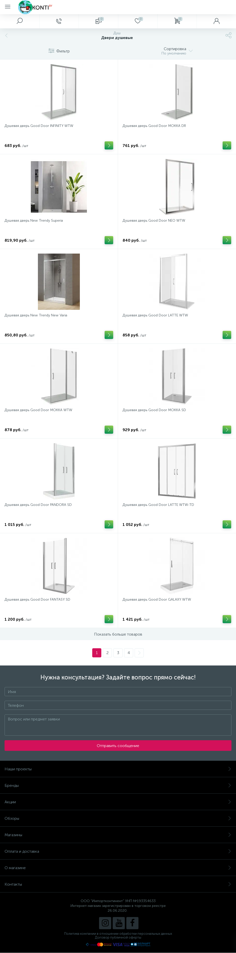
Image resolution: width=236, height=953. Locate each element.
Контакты (118, 884)
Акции (118, 801)
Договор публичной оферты (118, 937)
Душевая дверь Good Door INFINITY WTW (39, 126)
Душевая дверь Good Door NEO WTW (154, 220)
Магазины (118, 834)
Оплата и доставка (118, 851)
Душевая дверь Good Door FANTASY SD (37, 599)
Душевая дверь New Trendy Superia (34, 220)
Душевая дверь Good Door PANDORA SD (38, 505)
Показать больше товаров (118, 634)
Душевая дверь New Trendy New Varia (36, 315)
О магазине (118, 867)
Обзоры (118, 818)
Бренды (118, 785)
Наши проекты (118, 769)
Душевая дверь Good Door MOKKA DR (154, 126)
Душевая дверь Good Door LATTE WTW (155, 315)
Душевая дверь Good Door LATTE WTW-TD (158, 505)
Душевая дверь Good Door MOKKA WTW (38, 410)
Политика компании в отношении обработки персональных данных (118, 934)
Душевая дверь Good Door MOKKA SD (154, 410)
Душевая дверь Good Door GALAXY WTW (157, 599)
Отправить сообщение (118, 745)
